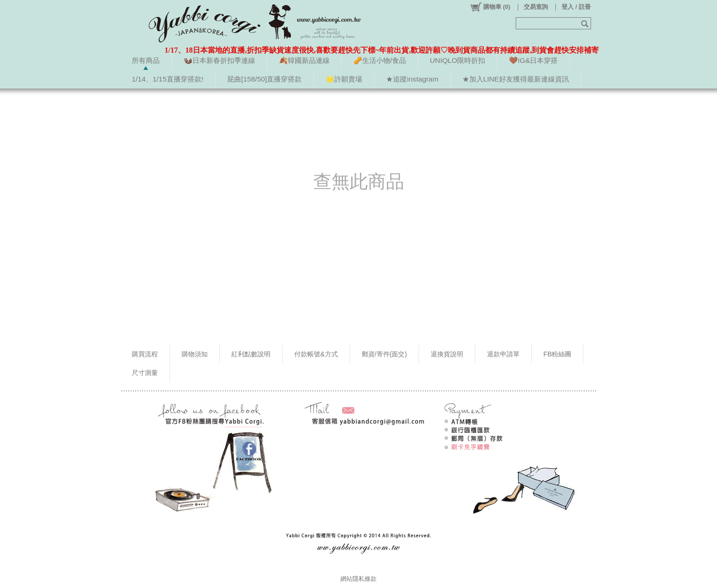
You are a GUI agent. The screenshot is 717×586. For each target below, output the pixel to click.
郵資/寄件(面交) (384, 354)
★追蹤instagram (412, 79)
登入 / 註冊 (576, 6)
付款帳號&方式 (316, 354)
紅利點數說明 (251, 354)
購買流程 (145, 354)
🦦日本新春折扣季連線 (219, 60)
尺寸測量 (145, 372)
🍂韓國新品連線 (304, 60)
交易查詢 (536, 6)
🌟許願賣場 (343, 79)
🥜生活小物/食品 (379, 60)
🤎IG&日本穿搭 (533, 60)
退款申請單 (503, 354)
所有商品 (146, 60)
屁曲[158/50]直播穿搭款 (264, 79)
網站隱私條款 (358, 578)
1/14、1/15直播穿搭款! (167, 79)
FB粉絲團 (557, 354)
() (490, 7)
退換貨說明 (447, 354)
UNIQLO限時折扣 (457, 60)
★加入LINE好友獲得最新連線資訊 (515, 79)
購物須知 (195, 354)
